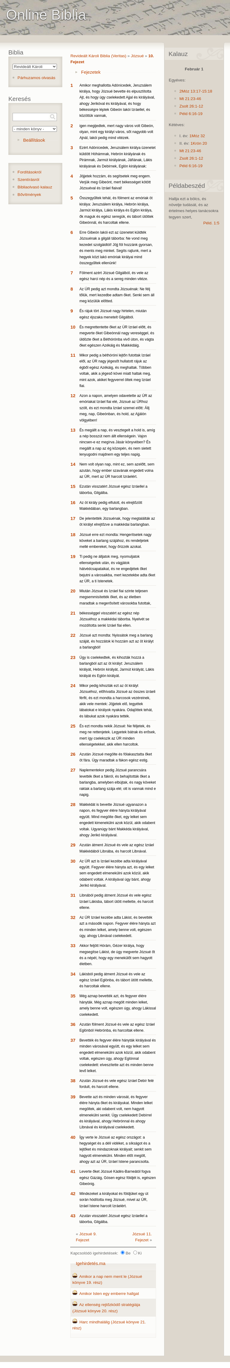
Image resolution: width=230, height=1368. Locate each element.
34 (72, 974)
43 (72, 1215)
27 (72, 770)
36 (72, 1024)
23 (72, 657)
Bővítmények (29, 194)
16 (72, 502)
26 (72, 754)
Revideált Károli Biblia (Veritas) (98, 56)
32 (72, 917)
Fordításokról (29, 172)
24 (72, 685)
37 (72, 1040)
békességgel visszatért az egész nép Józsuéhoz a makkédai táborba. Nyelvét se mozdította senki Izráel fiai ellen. (114, 619)
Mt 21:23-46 (190, 98)
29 (72, 844)
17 (72, 518)
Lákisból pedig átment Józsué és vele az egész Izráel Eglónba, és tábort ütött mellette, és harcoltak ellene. (116, 980)
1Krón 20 (198, 143)
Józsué (137, 56)
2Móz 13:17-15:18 (195, 91)
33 (72, 945)
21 (72, 613)
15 (72, 486)
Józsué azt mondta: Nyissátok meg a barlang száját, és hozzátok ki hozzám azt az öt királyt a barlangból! (116, 641)
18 (72, 534)
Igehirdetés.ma (90, 1263)
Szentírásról (29, 179)
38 (72, 1080)
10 (72, 326)
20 (72, 590)
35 (72, 995)
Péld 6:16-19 (190, 113)
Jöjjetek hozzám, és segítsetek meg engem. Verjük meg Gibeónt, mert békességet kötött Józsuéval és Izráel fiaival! (115, 182)
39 (72, 1096)
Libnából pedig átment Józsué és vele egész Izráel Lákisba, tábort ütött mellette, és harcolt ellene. (116, 901)
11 (72, 355)
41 (72, 1171)
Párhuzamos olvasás (36, 77)
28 (72, 804)
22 (72, 635)
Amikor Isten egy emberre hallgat (109, 1293)
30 (72, 861)
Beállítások (34, 140)
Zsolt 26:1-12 (191, 106)
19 (72, 556)
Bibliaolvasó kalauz (35, 187)
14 (72, 464)
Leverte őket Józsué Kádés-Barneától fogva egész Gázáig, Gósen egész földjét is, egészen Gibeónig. (117, 1177)
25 (72, 725)
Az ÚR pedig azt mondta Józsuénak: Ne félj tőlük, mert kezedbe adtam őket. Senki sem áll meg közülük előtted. (116, 295)
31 (72, 895)
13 (72, 430)
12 (72, 395)
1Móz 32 (197, 136)
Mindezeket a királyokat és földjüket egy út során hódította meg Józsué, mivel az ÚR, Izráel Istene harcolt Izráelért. (113, 1200)
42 (72, 1193)
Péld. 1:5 (211, 223)
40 (72, 1137)
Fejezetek (91, 72)
